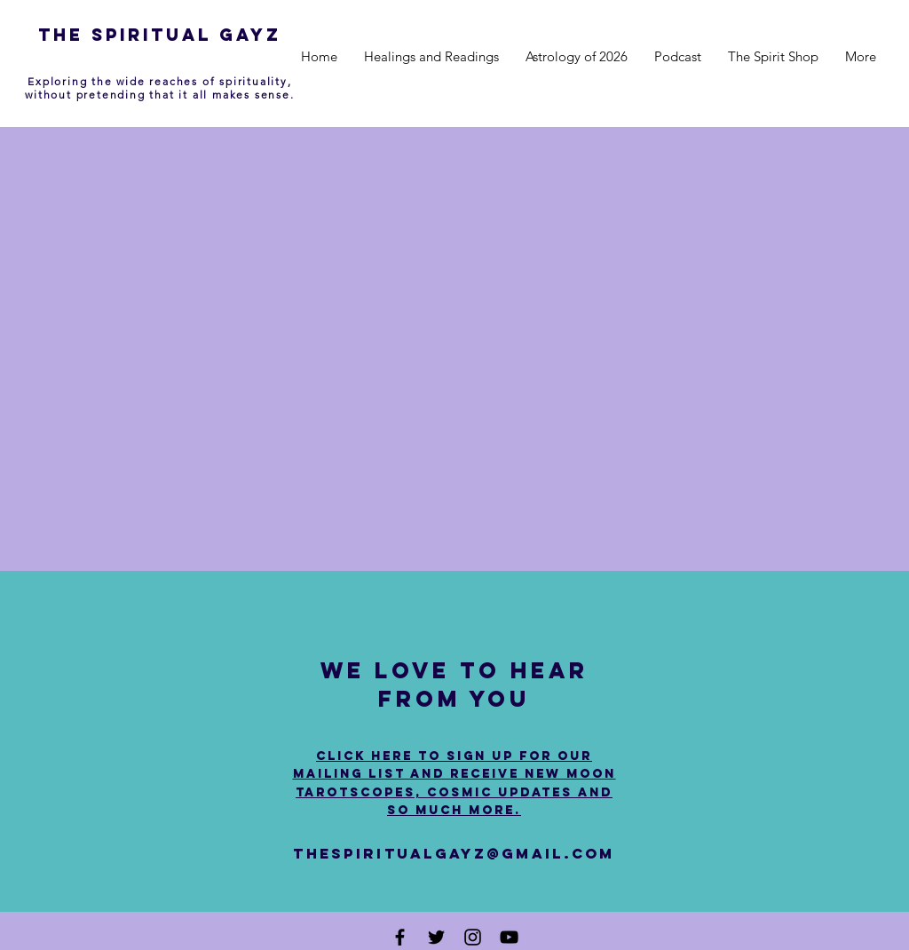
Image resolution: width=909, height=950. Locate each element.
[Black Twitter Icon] (436, 937)
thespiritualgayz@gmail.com (453, 853)
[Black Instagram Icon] (473, 937)
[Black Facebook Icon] (400, 937)
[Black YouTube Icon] (509, 937)
